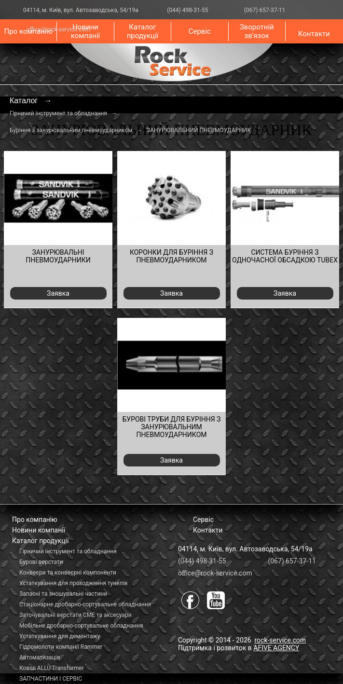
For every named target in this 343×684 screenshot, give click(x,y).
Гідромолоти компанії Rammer (60, 646)
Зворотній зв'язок (257, 31)
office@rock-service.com (215, 573)
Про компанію (28, 31)
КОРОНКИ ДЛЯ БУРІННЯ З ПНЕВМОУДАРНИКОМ (171, 256)
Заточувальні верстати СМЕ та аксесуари (75, 615)
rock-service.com (280, 640)
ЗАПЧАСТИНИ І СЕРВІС (50, 678)
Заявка (58, 293)
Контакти (314, 33)
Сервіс (200, 31)
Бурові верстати (41, 562)
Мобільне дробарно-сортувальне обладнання (81, 625)
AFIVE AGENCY (276, 648)
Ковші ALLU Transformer (51, 668)
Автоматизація (39, 657)
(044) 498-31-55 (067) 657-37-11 (220, 10)
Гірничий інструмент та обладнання (58, 113)
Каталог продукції (143, 31)
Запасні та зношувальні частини (63, 593)
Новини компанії (85, 31)
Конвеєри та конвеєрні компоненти (67, 572)
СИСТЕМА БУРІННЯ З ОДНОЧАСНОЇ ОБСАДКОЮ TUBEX (285, 256)
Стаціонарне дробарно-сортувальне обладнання (85, 604)
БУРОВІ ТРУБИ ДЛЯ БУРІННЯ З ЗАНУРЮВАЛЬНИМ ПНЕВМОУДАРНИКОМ (172, 426)
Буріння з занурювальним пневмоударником (71, 130)
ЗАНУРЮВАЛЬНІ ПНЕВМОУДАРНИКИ (58, 256)
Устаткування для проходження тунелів (73, 583)
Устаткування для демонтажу (59, 636)
